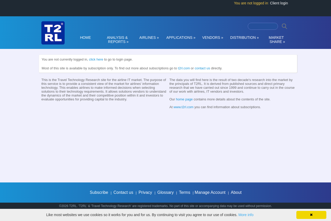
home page (184, 99)
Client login (279, 3)
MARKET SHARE (276, 39)
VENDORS (212, 37)
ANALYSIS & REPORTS (117, 39)
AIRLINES (149, 37)
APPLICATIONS (180, 37)
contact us (202, 68)
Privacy (145, 192)
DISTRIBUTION (244, 37)
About (236, 192)
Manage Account (210, 192)
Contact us (123, 192)
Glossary (165, 192)
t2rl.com (184, 68)
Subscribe (99, 192)
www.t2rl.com (183, 107)
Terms (184, 192)
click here (96, 59)
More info (245, 215)
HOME (85, 37)
